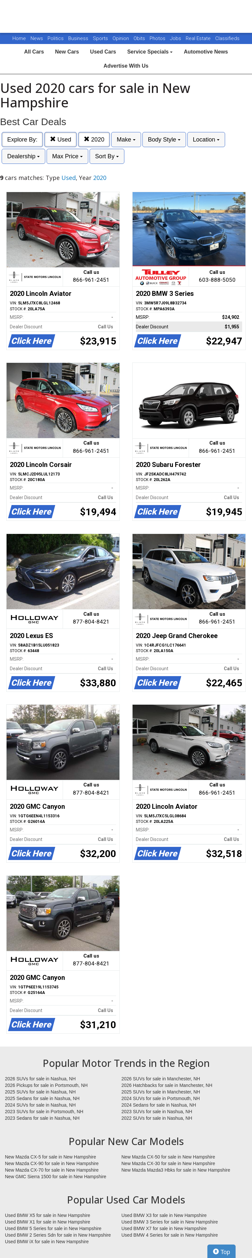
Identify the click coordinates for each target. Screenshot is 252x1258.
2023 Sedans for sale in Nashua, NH (42, 1118)
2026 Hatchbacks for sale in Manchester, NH (166, 1085)
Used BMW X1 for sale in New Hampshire (47, 1222)
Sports (101, 38)
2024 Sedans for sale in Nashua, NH (158, 1105)
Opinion (121, 38)
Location (206, 139)
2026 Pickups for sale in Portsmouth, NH (46, 1085)
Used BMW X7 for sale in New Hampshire (164, 1228)
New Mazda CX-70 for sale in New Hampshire (52, 1170)
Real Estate (199, 38)
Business (79, 38)
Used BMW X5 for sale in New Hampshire (47, 1215)
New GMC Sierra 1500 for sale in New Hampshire (55, 1176)
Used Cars (103, 52)
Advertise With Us (126, 66)
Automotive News (206, 52)
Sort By (107, 156)
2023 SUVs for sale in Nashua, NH (156, 1111)
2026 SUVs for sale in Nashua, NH (40, 1078)
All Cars (34, 52)
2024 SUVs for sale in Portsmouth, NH (160, 1098)
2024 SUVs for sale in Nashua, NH (40, 1105)
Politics (56, 38)
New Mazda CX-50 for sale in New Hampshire (168, 1156)
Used (60, 139)
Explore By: (22, 139)
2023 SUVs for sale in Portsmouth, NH (44, 1111)
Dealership (23, 156)
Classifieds (227, 38)
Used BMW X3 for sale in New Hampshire (164, 1215)
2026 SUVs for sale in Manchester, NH (160, 1078)
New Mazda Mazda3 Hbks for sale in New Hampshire (175, 1170)
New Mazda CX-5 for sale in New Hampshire (50, 1156)
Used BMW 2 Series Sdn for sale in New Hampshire (58, 1235)
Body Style (164, 139)
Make (126, 139)
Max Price (67, 156)
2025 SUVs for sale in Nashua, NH (40, 1091)
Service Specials (150, 52)
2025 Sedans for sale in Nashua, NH (42, 1098)
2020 (94, 139)
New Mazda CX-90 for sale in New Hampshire (52, 1163)
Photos (158, 38)
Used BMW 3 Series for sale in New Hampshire (169, 1222)
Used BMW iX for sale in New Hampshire (47, 1241)
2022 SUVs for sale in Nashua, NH (156, 1118)
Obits (140, 38)
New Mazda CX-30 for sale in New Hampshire (168, 1163)
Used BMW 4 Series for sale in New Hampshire (169, 1235)
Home (19, 38)
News (37, 38)
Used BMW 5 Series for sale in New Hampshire (53, 1228)
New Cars (67, 52)
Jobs (176, 38)
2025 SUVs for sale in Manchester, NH (160, 1091)
